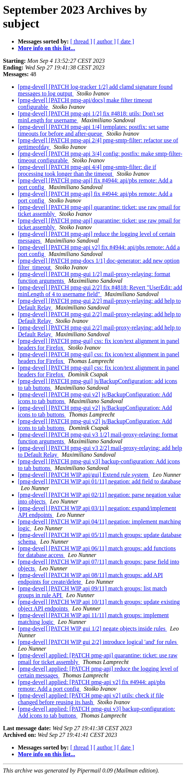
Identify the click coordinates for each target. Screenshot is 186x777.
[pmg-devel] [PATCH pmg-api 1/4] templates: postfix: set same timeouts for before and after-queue (93, 130)
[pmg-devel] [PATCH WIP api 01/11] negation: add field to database (99, 481)
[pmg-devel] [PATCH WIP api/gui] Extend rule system (84, 475)
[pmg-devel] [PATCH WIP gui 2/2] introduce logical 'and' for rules (98, 642)
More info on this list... (46, 48)
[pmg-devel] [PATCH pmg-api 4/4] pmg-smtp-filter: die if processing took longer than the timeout (87, 170)
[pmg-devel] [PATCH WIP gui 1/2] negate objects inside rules (92, 628)
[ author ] (105, 41)
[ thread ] (81, 41)
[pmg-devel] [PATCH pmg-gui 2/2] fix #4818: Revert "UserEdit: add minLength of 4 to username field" (100, 290)
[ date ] (125, 41)
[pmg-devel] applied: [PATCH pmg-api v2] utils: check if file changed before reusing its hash (91, 698)
